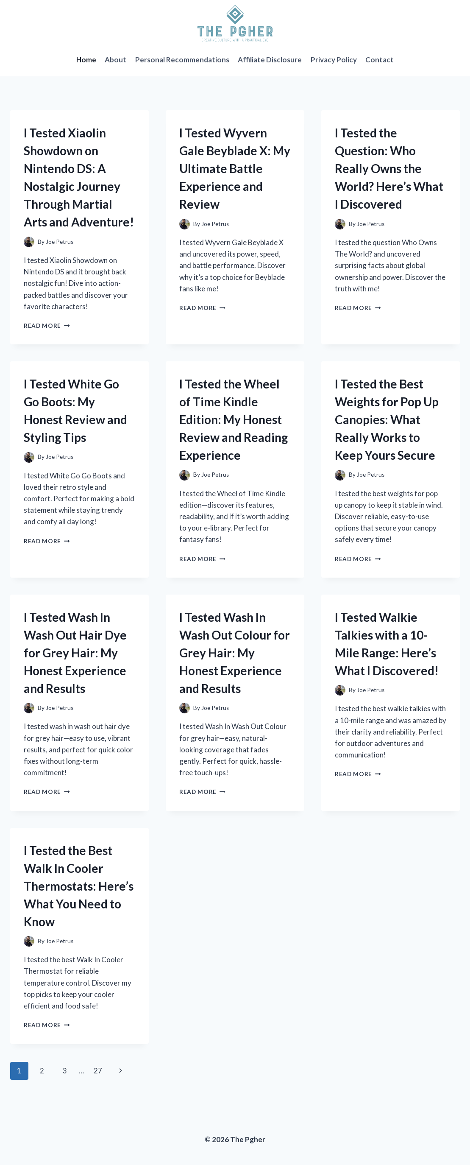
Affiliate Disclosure (270, 59)
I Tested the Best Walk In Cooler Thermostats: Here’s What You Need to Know (78, 886)
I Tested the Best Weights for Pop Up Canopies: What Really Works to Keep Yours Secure (387, 419)
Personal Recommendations (182, 59)
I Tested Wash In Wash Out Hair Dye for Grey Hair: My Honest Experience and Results (75, 653)
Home (86, 59)
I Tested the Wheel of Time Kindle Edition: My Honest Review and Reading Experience (233, 419)
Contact (379, 59)
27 (98, 1070)
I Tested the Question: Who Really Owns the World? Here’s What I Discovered (389, 168)
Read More (47, 325)
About (115, 59)
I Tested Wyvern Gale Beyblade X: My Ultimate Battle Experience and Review (234, 168)
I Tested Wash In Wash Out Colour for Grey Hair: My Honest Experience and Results (234, 653)
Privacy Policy (334, 59)
